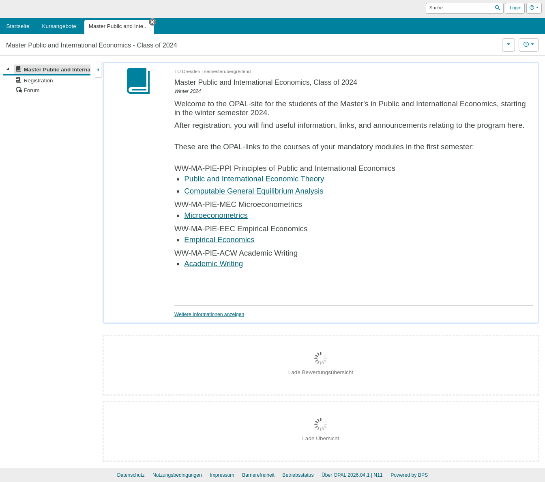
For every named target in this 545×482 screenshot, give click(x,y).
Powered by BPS (409, 475)
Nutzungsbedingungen (177, 475)
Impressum (222, 475)
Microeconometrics (216, 215)
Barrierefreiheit (258, 475)
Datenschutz (131, 475)
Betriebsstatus (297, 475)
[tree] (46, 80)
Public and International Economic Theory (254, 178)
